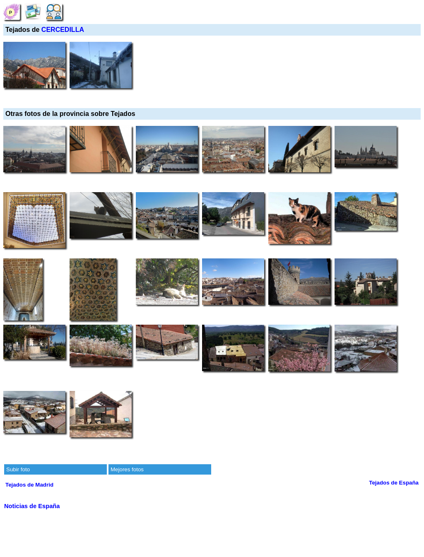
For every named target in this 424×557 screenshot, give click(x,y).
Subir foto (18, 469)
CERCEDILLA (62, 29)
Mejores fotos (127, 469)
